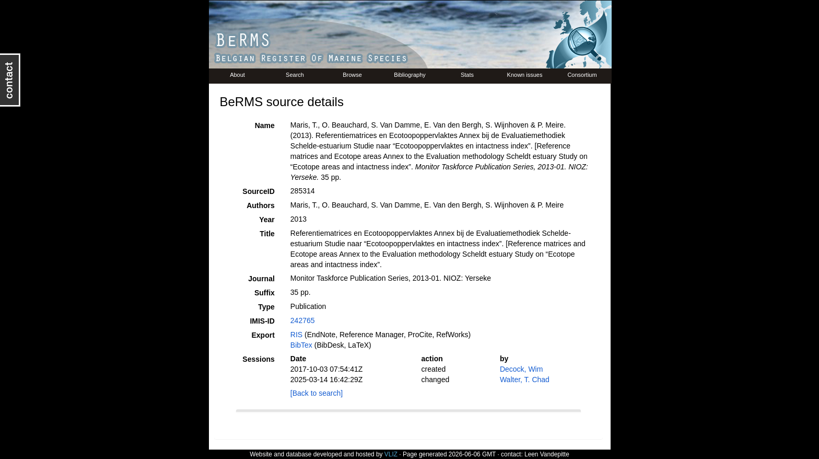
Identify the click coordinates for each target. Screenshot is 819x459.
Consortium (581, 75)
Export (262, 335)
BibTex (301, 345)
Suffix (264, 293)
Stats (467, 75)
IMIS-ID (262, 321)
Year (267, 219)
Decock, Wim (521, 369)
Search (295, 75)
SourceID (258, 191)
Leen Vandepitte (546, 454)
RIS (296, 334)
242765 (302, 320)
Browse (352, 75)
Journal (261, 278)
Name (265, 125)
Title (267, 234)
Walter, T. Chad (524, 379)
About (237, 75)
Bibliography (410, 75)
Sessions (258, 359)
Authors (261, 205)
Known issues (525, 75)
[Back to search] (316, 393)
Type (266, 307)
